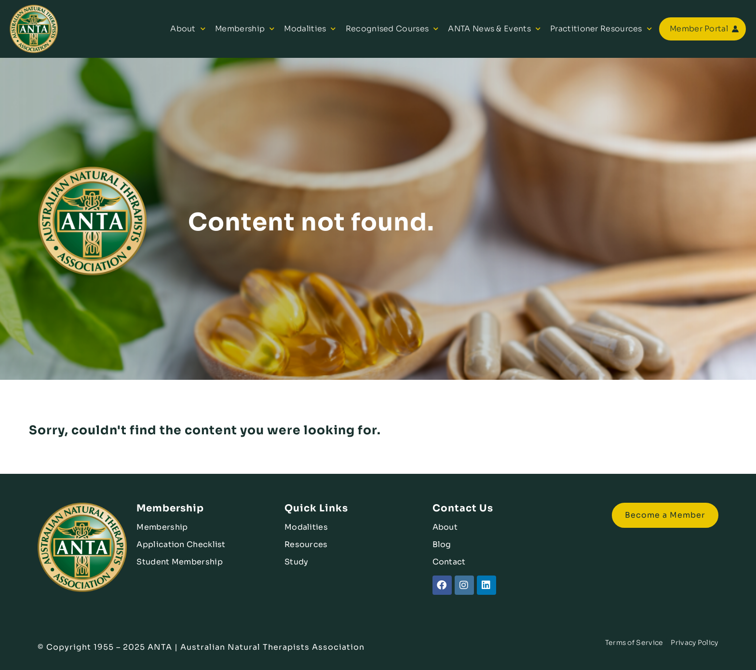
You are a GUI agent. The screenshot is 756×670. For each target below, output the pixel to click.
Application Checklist (180, 544)
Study (296, 562)
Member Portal (699, 29)
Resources (306, 544)
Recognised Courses (392, 28)
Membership (244, 28)
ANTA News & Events (494, 28)
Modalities (310, 28)
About (187, 28)
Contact (449, 562)
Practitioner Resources (601, 28)
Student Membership (179, 562)
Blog (441, 544)
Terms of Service (634, 642)
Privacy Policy (694, 642)
